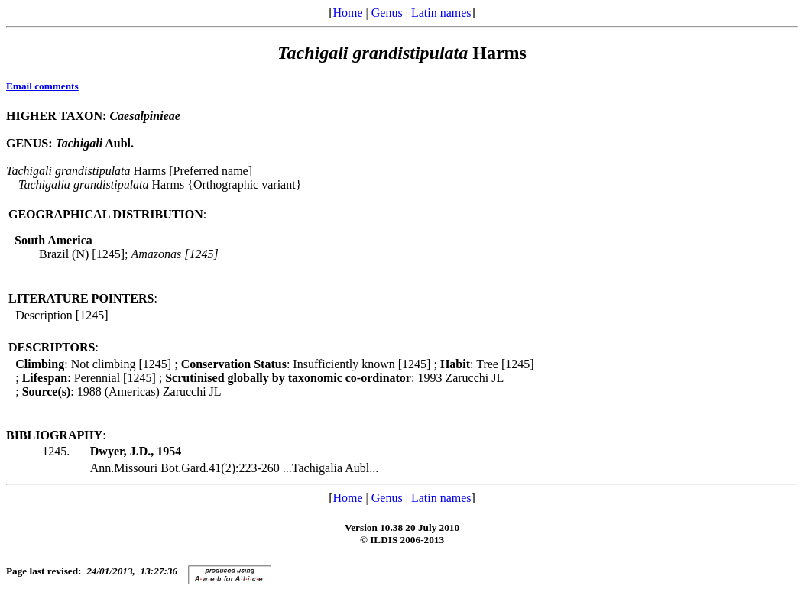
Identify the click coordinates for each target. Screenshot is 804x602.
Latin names (441, 12)
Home (347, 12)
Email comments (42, 86)
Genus (387, 12)
